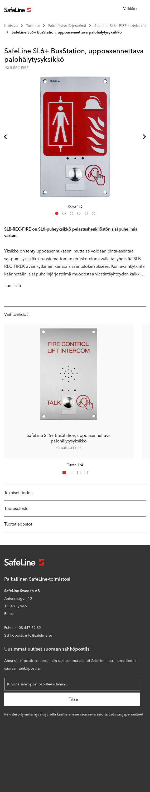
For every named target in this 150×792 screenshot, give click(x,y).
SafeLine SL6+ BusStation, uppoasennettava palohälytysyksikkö (67, 32)
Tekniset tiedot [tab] (18, 492)
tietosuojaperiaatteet (126, 714)
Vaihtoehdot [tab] (16, 314)
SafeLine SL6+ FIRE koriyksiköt (120, 25)
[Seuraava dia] (144, 136)
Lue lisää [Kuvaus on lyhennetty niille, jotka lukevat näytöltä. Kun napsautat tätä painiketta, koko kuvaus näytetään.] (12, 285)
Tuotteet (33, 25)
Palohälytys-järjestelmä (67, 25)
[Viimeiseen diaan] (6, 136)
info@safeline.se (38, 635)
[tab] (56, 213)
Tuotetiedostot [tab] (18, 524)
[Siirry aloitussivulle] (17, 9)
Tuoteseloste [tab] (16, 508)
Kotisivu (11, 25)
